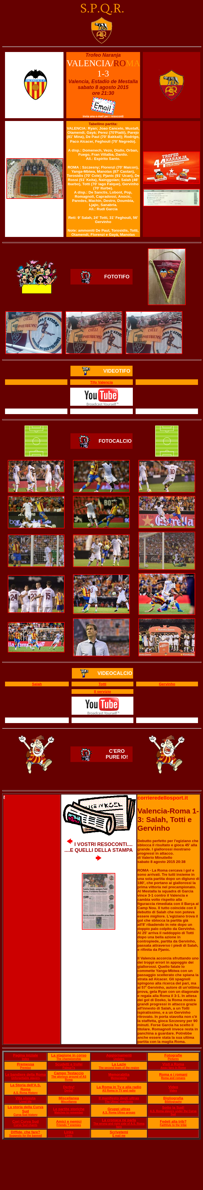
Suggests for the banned (25, 1135)
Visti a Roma (173, 1064)
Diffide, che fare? (25, 1132)
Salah (37, 684)
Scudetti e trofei (68, 1064)
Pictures (173, 1058)
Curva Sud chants (25, 1125)
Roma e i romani (173, 1074)
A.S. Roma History (25, 1092)
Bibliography (173, 1101)
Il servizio (102, 691)
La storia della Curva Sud (25, 1109)
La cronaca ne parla (119, 1120)
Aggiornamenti (119, 1055)
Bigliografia (173, 1098)
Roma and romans (173, 1078)
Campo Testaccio (69, 1073)
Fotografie (173, 1055)
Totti (102, 684)
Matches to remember (68, 1112)
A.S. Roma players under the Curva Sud (173, 1113)
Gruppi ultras (118, 1109)
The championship (69, 1058)
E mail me (119, 1135)
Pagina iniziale (25, 1055)
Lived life (25, 1101)
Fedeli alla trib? (173, 1121)
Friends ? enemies (69, 1125)
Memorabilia (118, 1074)
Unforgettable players (25, 1078)
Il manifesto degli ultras (119, 1098)
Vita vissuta (26, 1098)
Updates (118, 1058)
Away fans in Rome (173, 1067)
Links (69, 1132)
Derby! (68, 1087)
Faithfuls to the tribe (173, 1125)
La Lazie (119, 1064)
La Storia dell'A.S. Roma (25, 1087)
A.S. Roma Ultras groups (118, 1112)
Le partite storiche (69, 1109)
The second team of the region (119, 1067)
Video (173, 1087)
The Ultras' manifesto (119, 1101)
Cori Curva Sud (25, 1121)
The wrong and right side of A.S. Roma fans (119, 1125)
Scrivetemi (119, 1132)
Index (25, 1058)
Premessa (25, 1064)
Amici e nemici (68, 1121)
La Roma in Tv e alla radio (119, 1087)
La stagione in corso (68, 1055)
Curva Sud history (25, 1114)
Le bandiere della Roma (25, 1074)
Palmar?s (69, 1067)
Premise (25, 1067)
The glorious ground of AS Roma (68, 1078)
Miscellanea (69, 1098)
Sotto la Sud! (173, 1107)
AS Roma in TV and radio (118, 1090)
